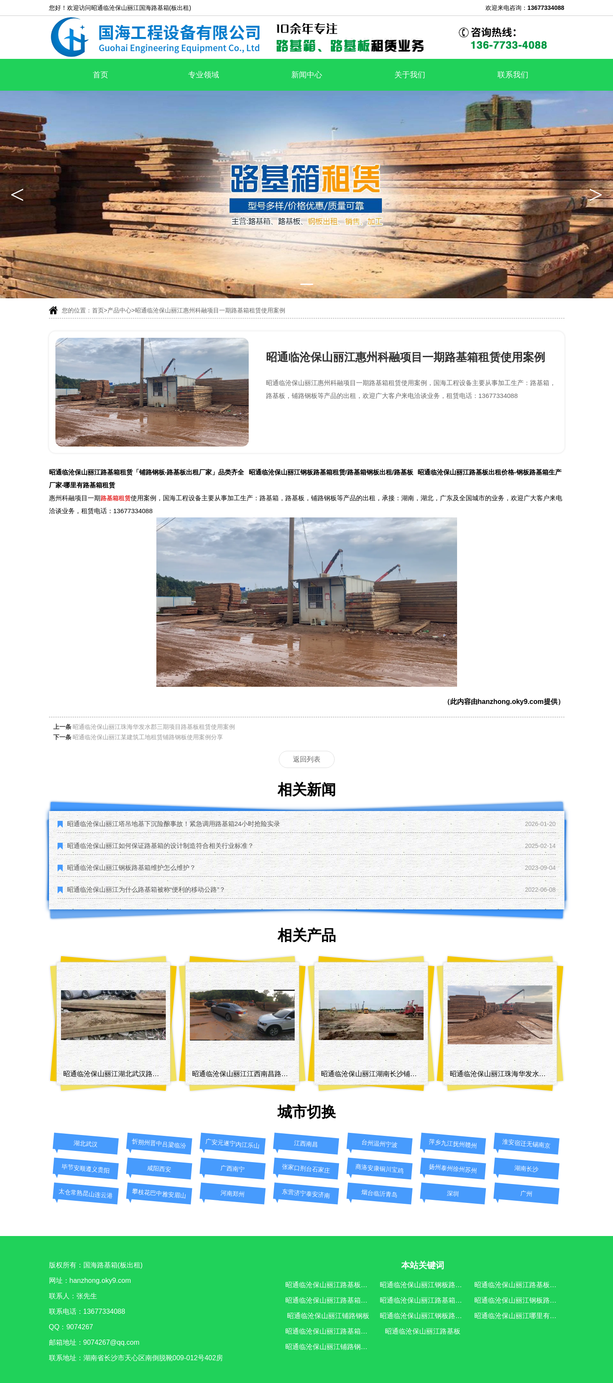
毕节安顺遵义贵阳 (85, 1168)
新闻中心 (306, 74)
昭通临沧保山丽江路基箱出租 (330, 1331)
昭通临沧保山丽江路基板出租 (330, 1284)
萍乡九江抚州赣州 (453, 1143)
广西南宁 (232, 1168)
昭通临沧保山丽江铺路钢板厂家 (333, 1346)
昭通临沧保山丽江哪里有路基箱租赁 (529, 1315)
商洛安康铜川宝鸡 (379, 1168)
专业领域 (203, 74)
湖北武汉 (85, 1143)
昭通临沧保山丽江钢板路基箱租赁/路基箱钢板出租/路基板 (331, 472)
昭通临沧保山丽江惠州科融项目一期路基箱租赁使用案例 (210, 310)
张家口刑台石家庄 (306, 1168)
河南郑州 (232, 1193)
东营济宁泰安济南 (306, 1193)
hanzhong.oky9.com (511, 701)
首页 (100, 74)
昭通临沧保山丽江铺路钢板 (328, 1315)
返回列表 (306, 759)
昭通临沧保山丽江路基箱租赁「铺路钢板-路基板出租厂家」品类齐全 (146, 472)
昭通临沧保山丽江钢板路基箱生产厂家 (532, 1300)
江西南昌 (305, 1143)
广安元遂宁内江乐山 (232, 1144)
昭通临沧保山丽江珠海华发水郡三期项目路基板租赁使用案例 (154, 726)
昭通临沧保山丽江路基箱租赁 (330, 1300)
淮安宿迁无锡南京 (526, 1143)
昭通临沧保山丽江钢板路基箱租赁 (431, 1284)
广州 (526, 1193)
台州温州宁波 (379, 1144)
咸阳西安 (158, 1168)
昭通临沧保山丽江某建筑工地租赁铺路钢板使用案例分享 (148, 737)
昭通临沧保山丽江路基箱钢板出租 (431, 1300)
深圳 (452, 1193)
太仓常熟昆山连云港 (85, 1193)
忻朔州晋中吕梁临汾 (159, 1144)
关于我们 (409, 74)
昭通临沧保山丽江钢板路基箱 (424, 1315)
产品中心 (119, 310)
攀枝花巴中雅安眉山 (159, 1193)
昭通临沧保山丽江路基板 (423, 1331)
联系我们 (512, 74)
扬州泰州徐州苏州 (453, 1168)
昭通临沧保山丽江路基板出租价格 (525, 1284)
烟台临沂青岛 (379, 1194)
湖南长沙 (526, 1168)
